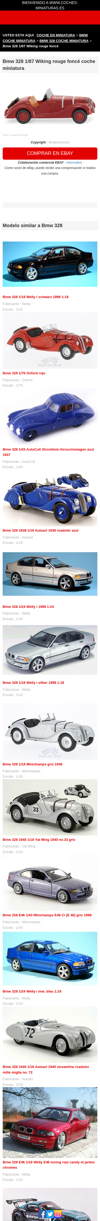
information (74, 162)
